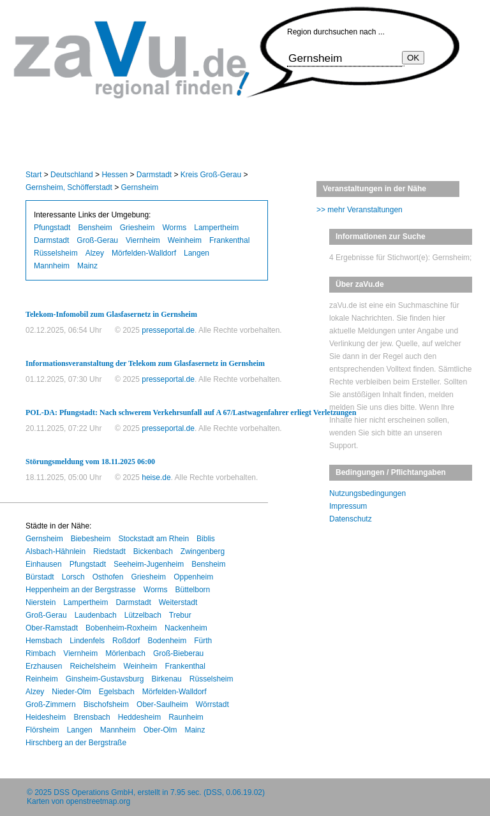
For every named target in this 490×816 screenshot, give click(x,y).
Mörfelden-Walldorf (144, 253)
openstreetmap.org (98, 801)
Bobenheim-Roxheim (121, 627)
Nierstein (41, 602)
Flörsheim (42, 729)
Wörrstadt (212, 704)
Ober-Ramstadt (52, 627)
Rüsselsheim (56, 253)
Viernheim (143, 240)
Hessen (114, 174)
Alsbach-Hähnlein (55, 551)
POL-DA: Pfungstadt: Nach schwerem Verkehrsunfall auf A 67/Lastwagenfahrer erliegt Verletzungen (191, 412)
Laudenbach (96, 615)
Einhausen (44, 564)
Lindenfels (87, 640)
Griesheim (137, 227)
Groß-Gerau (97, 240)
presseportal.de (168, 330)
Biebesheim (91, 538)
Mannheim (52, 265)
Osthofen (108, 576)
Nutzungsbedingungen (367, 493)
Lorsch (73, 576)
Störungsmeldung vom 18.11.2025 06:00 (90, 461)
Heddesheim (139, 717)
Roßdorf (126, 640)
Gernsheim (140, 187)
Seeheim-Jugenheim (149, 564)
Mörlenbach (125, 653)
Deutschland (71, 174)
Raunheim (186, 717)
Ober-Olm (160, 729)
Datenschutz (350, 518)
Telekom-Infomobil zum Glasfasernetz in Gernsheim (111, 314)
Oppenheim (193, 576)
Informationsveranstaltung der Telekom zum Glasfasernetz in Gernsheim (145, 363)
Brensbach (91, 717)
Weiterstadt (178, 602)
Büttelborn (193, 589)
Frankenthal (229, 240)
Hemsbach (44, 640)
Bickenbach (153, 551)
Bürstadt (40, 576)
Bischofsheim (106, 704)
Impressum (348, 506)
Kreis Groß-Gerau (211, 174)
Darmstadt (154, 174)
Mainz (87, 265)
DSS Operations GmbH (93, 792)
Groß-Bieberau (178, 653)
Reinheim (42, 678)
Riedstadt (109, 551)
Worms (174, 227)
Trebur (180, 615)
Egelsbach (117, 691)
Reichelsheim (92, 666)
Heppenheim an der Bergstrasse (81, 589)
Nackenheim (186, 627)
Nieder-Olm (71, 691)
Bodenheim (166, 640)
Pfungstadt (52, 227)
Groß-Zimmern (51, 704)
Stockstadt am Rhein (153, 538)
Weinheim (185, 240)
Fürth (203, 640)
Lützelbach (142, 615)
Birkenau (166, 678)
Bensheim (95, 227)
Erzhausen (44, 666)
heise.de (156, 477)
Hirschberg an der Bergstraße (76, 742)
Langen (196, 253)
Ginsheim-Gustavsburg (105, 678)
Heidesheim (46, 717)
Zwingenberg (203, 551)
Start (33, 174)
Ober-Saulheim (162, 704)
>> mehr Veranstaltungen (359, 209)
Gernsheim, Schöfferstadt (69, 187)
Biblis (206, 538)
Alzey (94, 253)
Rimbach (41, 653)
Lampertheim (216, 227)
